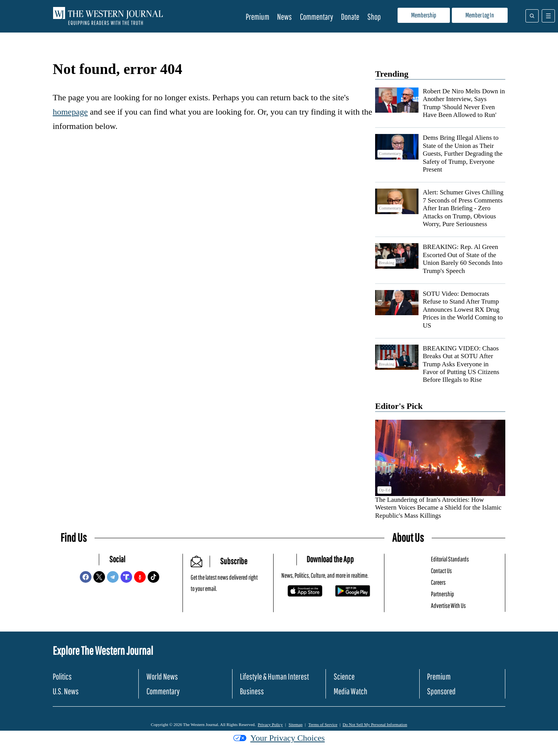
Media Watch (350, 691)
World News (162, 676)
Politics (62, 676)
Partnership (442, 593)
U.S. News (66, 691)
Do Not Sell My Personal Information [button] (375, 724)
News (284, 16)
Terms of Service (323, 724)
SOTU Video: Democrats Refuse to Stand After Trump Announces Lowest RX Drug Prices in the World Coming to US (463, 309)
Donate (350, 16)
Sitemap (296, 724)
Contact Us (441, 570)
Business (252, 691)
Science (344, 676)
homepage (70, 112)
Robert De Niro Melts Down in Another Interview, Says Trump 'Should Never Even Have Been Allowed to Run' (464, 103)
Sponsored (441, 691)
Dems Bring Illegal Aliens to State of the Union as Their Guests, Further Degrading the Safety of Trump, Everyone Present (463, 153)
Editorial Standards (450, 559)
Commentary (316, 16)
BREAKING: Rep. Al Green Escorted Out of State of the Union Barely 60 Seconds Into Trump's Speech (463, 258)
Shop (374, 16)
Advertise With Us (448, 605)
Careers (438, 582)
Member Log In (479, 15)
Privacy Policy (270, 724)
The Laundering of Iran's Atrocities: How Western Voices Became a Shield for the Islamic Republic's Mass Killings (438, 507)
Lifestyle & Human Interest (274, 676)
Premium (257, 16)
